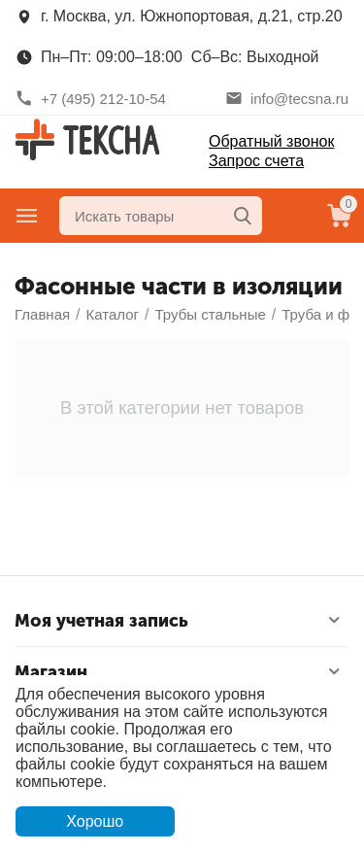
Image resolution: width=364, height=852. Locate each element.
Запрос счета (256, 161)
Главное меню (27, 215)
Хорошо (94, 821)
